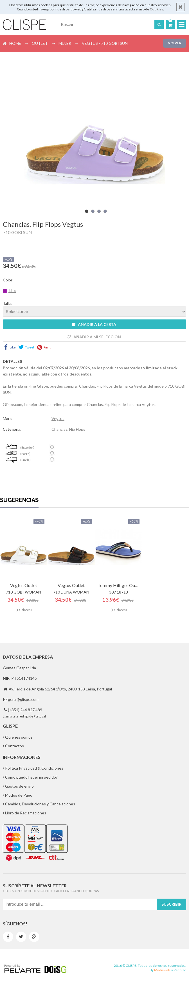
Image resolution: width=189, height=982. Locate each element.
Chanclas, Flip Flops (68, 429)
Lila (12, 290)
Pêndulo (180, 970)
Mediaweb (162, 970)
